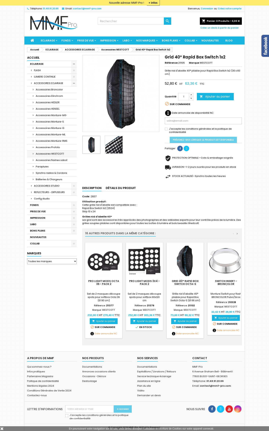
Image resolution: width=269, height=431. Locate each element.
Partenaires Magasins (40, 376)
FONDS (66, 40)
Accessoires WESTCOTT (50, 153)
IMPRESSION (108, 40)
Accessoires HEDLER (47, 102)
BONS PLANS (170, 40)
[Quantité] (183, 96)
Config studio (42, 198)
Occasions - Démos (94, 376)
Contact (199, 358)
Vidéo (140, 390)
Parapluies (42, 166)
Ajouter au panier (215, 96)
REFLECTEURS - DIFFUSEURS (49, 192)
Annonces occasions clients (99, 371)
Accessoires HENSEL (47, 109)
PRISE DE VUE (85, 40)
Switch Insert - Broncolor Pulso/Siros (226, 284)
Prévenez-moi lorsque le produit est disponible (203, 139)
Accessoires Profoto (48, 147)
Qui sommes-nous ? (39, 366)
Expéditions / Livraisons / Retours (156, 371)
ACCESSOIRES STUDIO (46, 186)
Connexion (207, 8)
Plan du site (144, 386)
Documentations (92, 366)
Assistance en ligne (148, 381)
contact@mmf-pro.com (87, 8)
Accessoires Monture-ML (50, 134)
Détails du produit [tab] (121, 188)
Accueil (33, 58)
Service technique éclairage (154, 376)
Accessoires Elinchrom (49, 96)
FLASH (37, 70)
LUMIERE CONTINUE (45, 76)
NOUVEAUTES (210, 40)
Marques (34, 253)
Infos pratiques (36, 371)
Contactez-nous (37, 395)
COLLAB (190, 40)
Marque (194, 63)
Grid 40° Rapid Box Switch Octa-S (185, 282)
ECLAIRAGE (48, 40)
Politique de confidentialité (43, 381)
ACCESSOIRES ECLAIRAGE (48, 83)
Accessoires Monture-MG (51, 115)
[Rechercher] (134, 21)
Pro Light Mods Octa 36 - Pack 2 (103, 282)
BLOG (229, 40)
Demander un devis (149, 395)
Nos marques (145, 40)
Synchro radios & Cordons (51, 173)
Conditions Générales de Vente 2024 (49, 390)
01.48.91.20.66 (51, 8)
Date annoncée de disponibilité (190, 113)
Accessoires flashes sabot (51, 160)
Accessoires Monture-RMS (51, 141)
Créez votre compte (229, 8)
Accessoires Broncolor (49, 89)
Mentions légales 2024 (40, 386)
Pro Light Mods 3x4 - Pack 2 (144, 282)
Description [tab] (91, 188)
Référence (171, 63)
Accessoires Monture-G (50, 128)
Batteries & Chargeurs (49, 179)
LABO (126, 40)
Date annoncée (103, 333)
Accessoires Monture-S (50, 121)
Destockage (89, 381)
